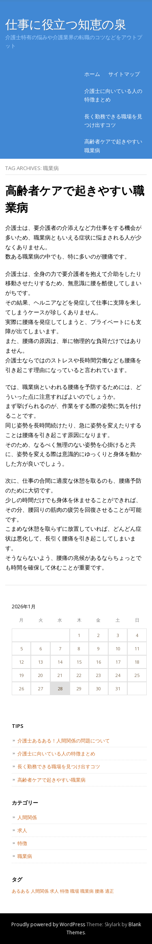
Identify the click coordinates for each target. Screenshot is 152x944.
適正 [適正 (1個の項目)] (109, 891)
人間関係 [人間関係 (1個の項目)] (40, 891)
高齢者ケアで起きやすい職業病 (113, 145)
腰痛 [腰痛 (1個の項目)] (99, 891)
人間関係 (27, 817)
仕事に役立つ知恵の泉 (65, 24)
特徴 (22, 843)
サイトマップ (124, 74)
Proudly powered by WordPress (48, 924)
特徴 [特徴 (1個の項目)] (64, 891)
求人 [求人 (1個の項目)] (54, 891)
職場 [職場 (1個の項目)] (74, 891)
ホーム (92, 74)
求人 (22, 830)
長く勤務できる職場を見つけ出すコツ (113, 120)
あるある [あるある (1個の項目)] (21, 891)
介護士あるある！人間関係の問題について (63, 740)
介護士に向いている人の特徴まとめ (113, 95)
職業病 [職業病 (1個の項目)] (87, 891)
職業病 (24, 856)
